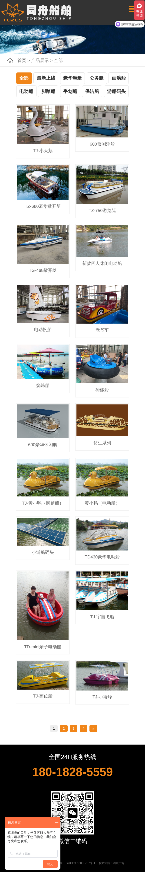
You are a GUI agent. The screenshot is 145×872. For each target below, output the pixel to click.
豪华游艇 (72, 78)
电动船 (26, 91)
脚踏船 (48, 91)
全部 (24, 78)
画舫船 (119, 78)
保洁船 (92, 91)
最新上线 (46, 78)
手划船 (70, 91)
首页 (21, 60)
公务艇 (97, 78)
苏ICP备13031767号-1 (80, 863)
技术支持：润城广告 (111, 863)
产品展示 (40, 60)
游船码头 (116, 91)
